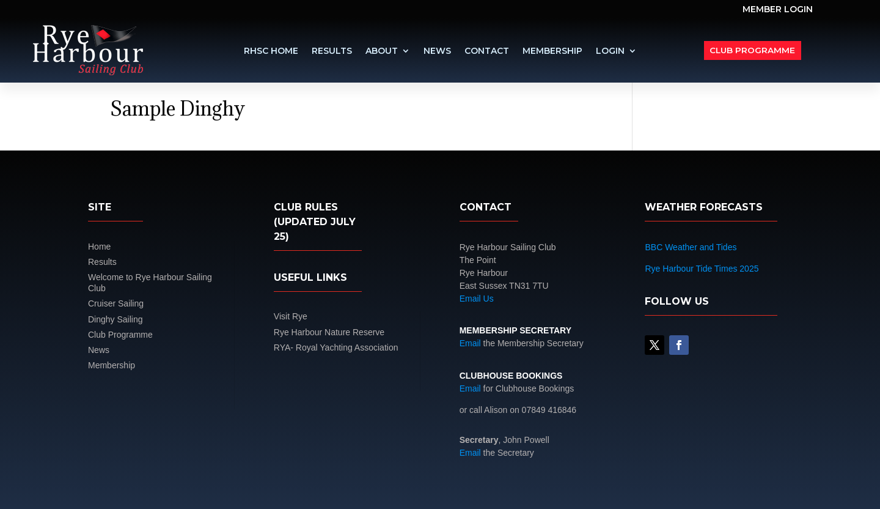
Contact (486, 51)
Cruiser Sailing (116, 303)
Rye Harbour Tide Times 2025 (701, 268)
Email (470, 343)
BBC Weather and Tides (690, 247)
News (437, 51)
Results (332, 51)
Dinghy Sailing (115, 319)
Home (99, 246)
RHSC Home (271, 51)
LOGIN (610, 51)
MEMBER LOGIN (778, 10)
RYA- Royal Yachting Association (336, 347)
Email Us (477, 298)
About (381, 51)
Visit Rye (290, 316)
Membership (552, 51)
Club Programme (753, 50)
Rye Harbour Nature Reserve (329, 332)
